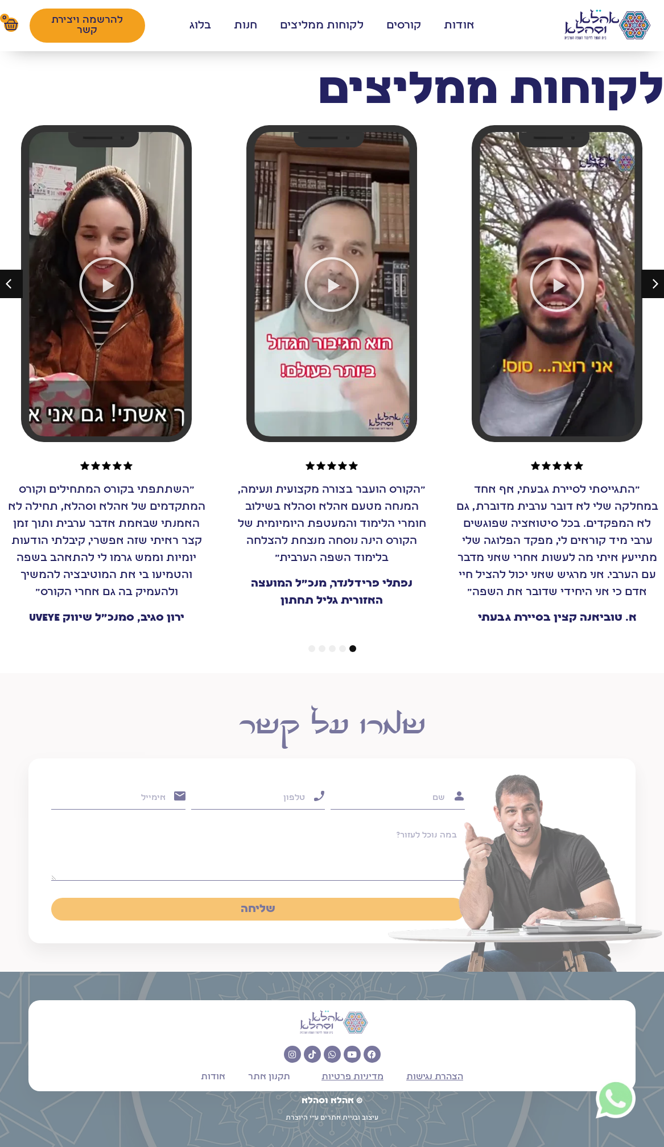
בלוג (200, 25)
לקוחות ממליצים (322, 25)
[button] (557, 284)
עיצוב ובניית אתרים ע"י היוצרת (332, 1118)
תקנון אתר (269, 1077)
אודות (459, 25)
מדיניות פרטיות (352, 1077)
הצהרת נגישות (434, 1077)
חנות (245, 25)
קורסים (403, 25)
